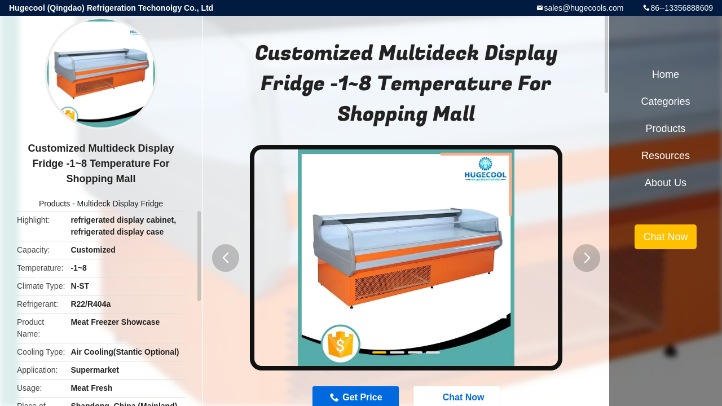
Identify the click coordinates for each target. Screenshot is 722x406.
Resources (665, 155)
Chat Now (665, 236)
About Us (665, 182)
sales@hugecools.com (583, 7)
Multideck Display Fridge (120, 203)
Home (665, 74)
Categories (665, 101)
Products (54, 203)
